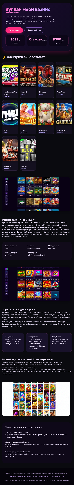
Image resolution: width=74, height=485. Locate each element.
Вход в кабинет (34, 30)
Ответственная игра (57, 476)
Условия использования (40, 476)
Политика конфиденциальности (20, 476)
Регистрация (14, 30)
